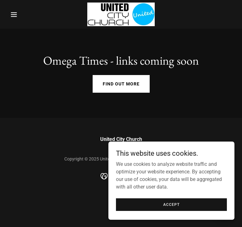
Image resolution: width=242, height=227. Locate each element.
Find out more (121, 83)
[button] (25, 14)
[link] (121, 14)
